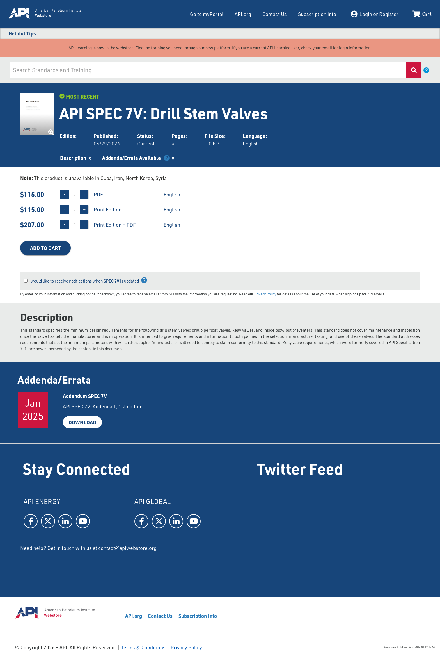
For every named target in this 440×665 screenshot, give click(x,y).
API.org (243, 14)
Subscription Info (317, 14)
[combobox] (208, 70)
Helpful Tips (22, 33)
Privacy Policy (265, 294)
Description (73, 157)
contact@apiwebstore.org (127, 548)
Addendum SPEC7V (85, 396)
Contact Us (274, 14)
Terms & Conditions (143, 647)
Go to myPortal (206, 14)
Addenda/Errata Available (131, 157)
